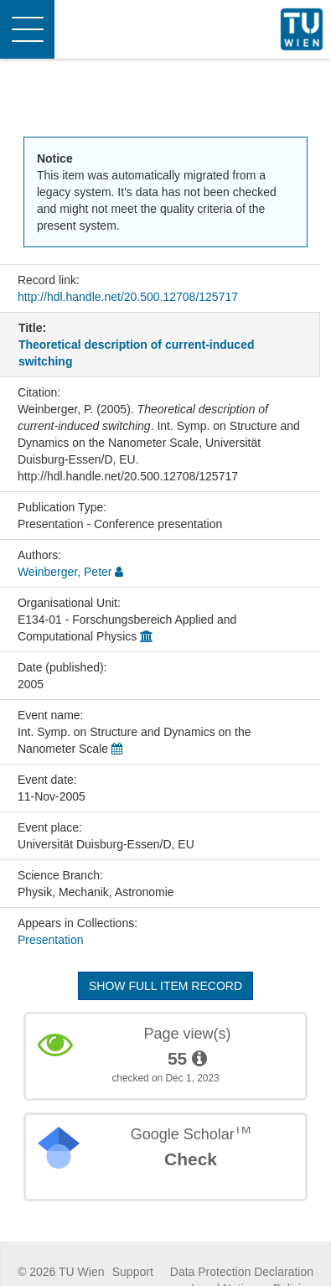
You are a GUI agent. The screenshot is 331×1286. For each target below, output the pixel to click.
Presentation (51, 939)
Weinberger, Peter (65, 571)
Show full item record (165, 986)
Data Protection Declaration (241, 1271)
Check (190, 1159)
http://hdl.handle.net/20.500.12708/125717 (128, 296)
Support (132, 1271)
